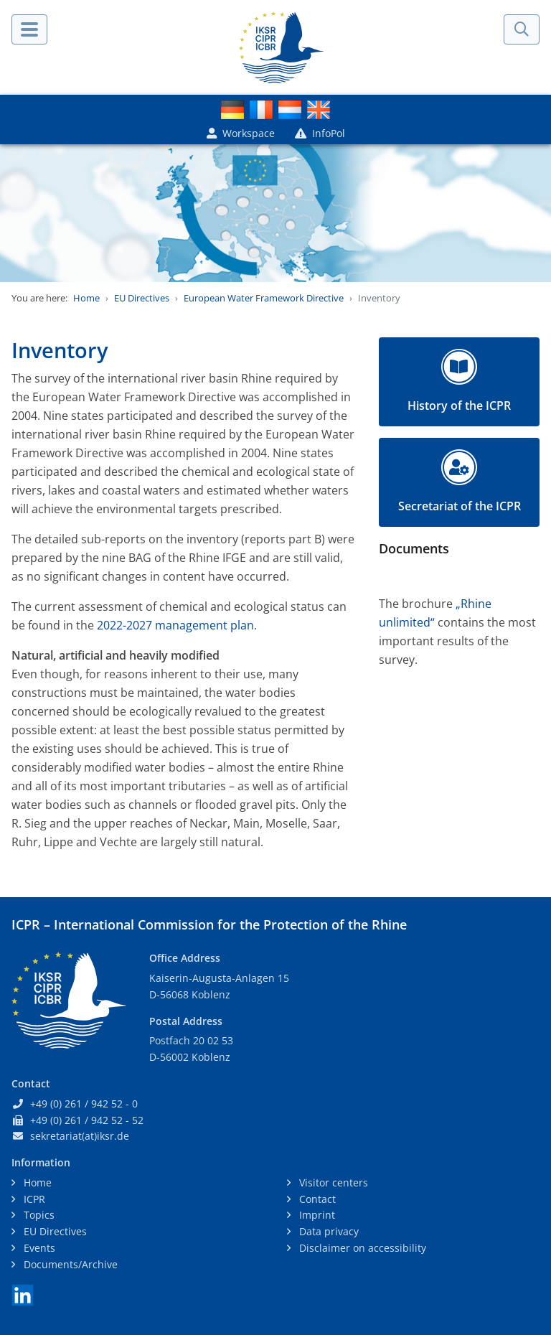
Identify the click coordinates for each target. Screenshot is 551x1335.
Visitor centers (332, 1182)
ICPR (33, 1199)
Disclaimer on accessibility (361, 1248)
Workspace (241, 133)
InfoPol (320, 133)
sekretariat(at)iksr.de (79, 1136)
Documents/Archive (69, 1264)
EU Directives (141, 297)
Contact (316, 1199)
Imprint (315, 1215)
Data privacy (327, 1231)
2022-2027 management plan (175, 625)
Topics (38, 1215)
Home (86, 297)
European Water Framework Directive (264, 297)
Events (38, 1248)
